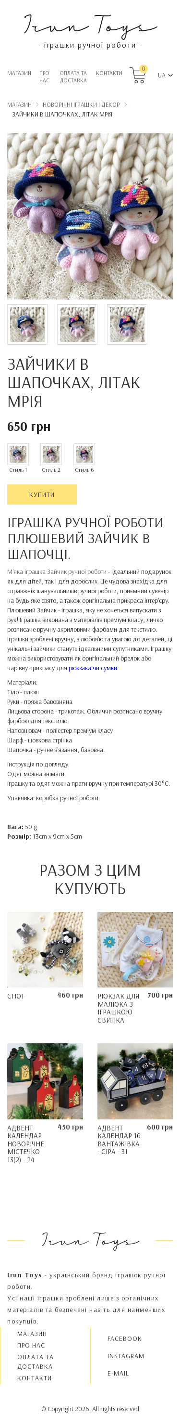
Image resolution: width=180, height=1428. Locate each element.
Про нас (44, 76)
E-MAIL (118, 1373)
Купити (42, 494)
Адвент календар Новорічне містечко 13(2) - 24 (25, 1143)
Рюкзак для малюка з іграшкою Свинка (118, 1008)
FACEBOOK (125, 1338)
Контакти (109, 73)
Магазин (19, 73)
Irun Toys (90, 24)
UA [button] (162, 75)
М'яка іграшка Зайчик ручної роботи (57, 571)
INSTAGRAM (126, 1355)
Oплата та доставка (73, 76)
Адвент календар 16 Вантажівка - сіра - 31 (119, 1139)
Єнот (15, 995)
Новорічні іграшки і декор (81, 104)
